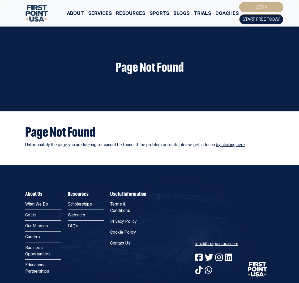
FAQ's (73, 225)
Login (261, 7)
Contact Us (120, 243)
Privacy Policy (123, 221)
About (75, 13)
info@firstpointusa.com (216, 243)
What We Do (36, 204)
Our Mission (36, 225)
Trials (202, 13)
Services (100, 13)
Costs (30, 214)
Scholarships (80, 204)
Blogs (181, 13)
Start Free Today (261, 19)
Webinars (76, 214)
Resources (130, 13)
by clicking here (230, 144)
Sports (159, 13)
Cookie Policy (123, 232)
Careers (32, 236)
